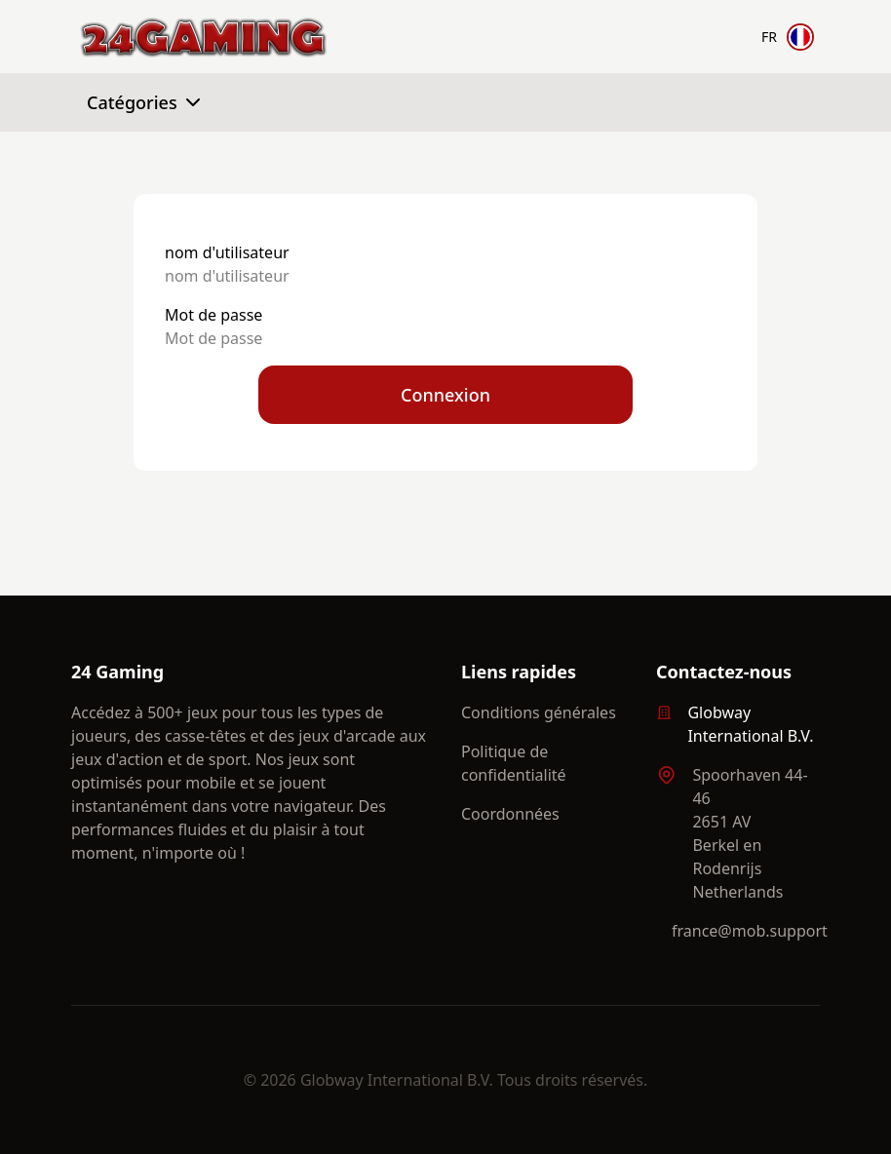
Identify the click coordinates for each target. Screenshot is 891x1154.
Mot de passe (213, 315)
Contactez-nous (724, 671)
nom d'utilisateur (227, 252)
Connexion (445, 394)
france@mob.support (750, 931)
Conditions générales (538, 712)
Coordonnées (510, 814)
